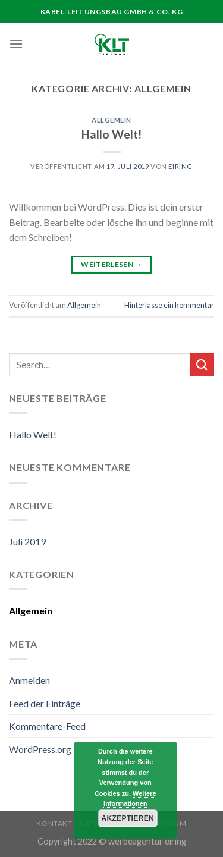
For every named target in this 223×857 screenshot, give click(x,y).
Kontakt (54, 823)
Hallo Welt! (111, 134)
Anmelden (29, 680)
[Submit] (202, 364)
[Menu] (16, 43)
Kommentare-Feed (47, 726)
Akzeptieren (127, 818)
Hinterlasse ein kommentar (169, 305)
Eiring (180, 166)
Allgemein (111, 120)
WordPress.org (40, 749)
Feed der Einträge (44, 703)
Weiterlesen (111, 264)
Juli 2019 (27, 541)
